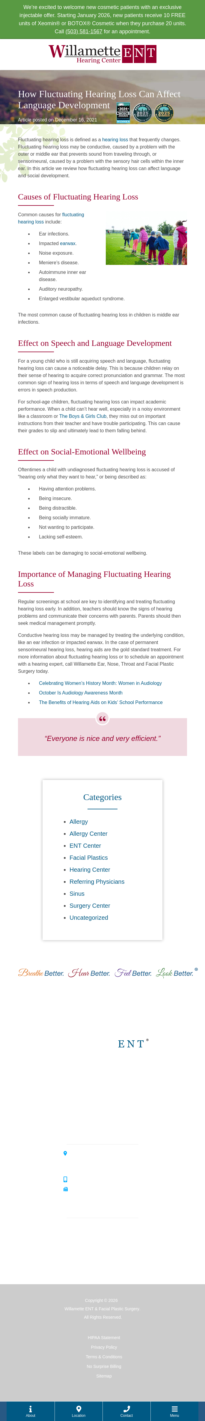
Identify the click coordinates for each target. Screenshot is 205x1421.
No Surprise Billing (104, 1366)
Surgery (78, 1266)
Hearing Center (90, 869)
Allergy (79, 821)
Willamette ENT (106, 1071)
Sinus (77, 893)
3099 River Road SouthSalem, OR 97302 (94, 1161)
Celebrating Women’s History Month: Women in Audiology (100, 683)
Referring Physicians (97, 881)
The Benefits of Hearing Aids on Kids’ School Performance (101, 702)
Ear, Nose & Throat (90, 1227)
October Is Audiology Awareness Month (81, 692)
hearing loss (115, 139)
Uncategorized (89, 917)
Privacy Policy (104, 1347)
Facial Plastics (89, 857)
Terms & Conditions (104, 1356)
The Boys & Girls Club (82, 416)
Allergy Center (89, 833)
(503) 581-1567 (83, 31)
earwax (68, 243)
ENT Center (85, 845)
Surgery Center (90, 905)
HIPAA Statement (104, 1337)
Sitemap (103, 1376)
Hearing (78, 1246)
